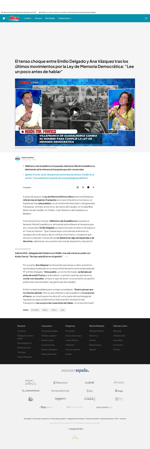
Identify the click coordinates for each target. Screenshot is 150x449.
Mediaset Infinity (96, 331)
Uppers (92, 349)
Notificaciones (24, 347)
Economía (117, 345)
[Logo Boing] (90, 391)
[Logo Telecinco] (60, 383)
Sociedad (117, 340)
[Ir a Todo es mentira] (14, 18)
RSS (116, 419)
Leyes (62, 310)
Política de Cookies (92, 419)
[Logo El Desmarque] (30, 391)
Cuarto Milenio (71, 340)
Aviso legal (27, 419)
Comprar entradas (49, 331)
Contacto (123, 419)
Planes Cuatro (47, 340)
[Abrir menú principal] (146, 18)
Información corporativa (41, 419)
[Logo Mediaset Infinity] (31, 383)
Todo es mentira (27, 157)
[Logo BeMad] (30, 399)
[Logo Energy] (119, 391)
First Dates (70, 331)
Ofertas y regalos (49, 335)
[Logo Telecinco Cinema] (89, 399)
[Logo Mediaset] (75, 372)
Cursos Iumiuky (48, 345)
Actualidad (35, 310)
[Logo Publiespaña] (75, 407)
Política (54, 310)
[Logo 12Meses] (119, 399)
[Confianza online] (75, 440)
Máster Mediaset (24, 357)
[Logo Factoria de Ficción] (60, 391)
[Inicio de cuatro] (4, 18)
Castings (21, 352)
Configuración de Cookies (75, 419)
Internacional (119, 335)
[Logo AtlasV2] (45, 407)
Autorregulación (24, 343)
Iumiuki (68, 354)
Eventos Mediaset (49, 349)
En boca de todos (73, 335)
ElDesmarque (95, 345)
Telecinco (93, 335)
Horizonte (69, 345)
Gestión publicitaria (107, 419)
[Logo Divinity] (119, 383)
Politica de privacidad (58, 419)
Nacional (117, 331)
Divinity (92, 340)
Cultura (116, 349)
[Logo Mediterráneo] (104, 407)
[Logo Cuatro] (89, 383)
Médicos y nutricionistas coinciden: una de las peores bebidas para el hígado (68, 12)
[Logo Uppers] (60, 399)
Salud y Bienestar (49, 354)
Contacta (21, 331)
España (44, 310)
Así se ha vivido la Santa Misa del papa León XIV (20, 12)
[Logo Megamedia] (76, 429)
